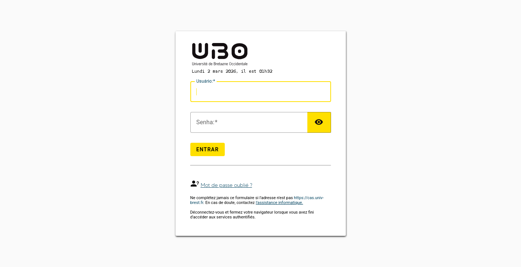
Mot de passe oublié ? (226, 185)
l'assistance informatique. (279, 202)
